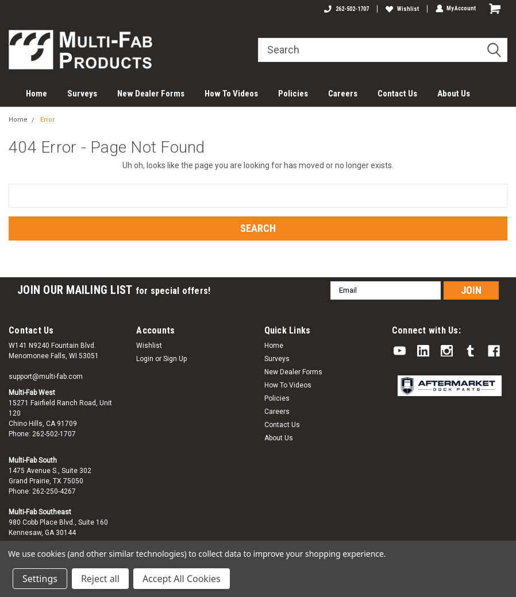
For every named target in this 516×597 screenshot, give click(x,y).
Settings (39, 578)
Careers (342, 93)
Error (47, 119)
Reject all (100, 578)
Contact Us (397, 93)
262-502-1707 (346, 9)
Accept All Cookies (182, 578)
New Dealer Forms (150, 93)
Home (36, 93)
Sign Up (175, 359)
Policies (293, 93)
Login (144, 359)
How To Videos (231, 93)
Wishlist (401, 9)
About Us (453, 93)
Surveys (82, 93)
